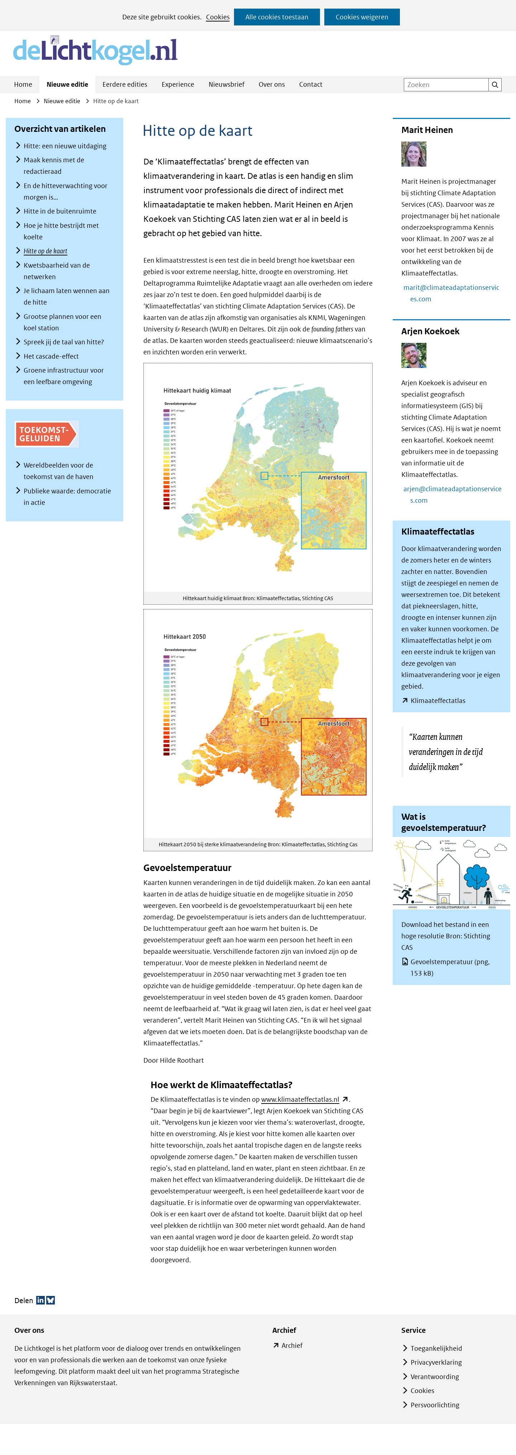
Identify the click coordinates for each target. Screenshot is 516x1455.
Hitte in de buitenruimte (60, 211)
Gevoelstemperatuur (450, 967)
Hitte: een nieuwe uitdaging (65, 146)
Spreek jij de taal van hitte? (64, 342)
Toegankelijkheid (436, 1348)
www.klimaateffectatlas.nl (305, 1099)
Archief (291, 1345)
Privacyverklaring (436, 1362)
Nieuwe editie (67, 84)
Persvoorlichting (435, 1405)
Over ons (272, 84)
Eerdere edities (124, 84)
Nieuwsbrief (226, 84)
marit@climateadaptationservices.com (454, 293)
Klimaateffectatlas (437, 701)
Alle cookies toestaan (277, 17)
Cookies (218, 17)
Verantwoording (435, 1377)
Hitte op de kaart (45, 251)
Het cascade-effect (51, 356)
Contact (310, 84)
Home (23, 84)
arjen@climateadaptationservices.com (456, 494)
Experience (178, 84)
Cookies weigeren (362, 17)
